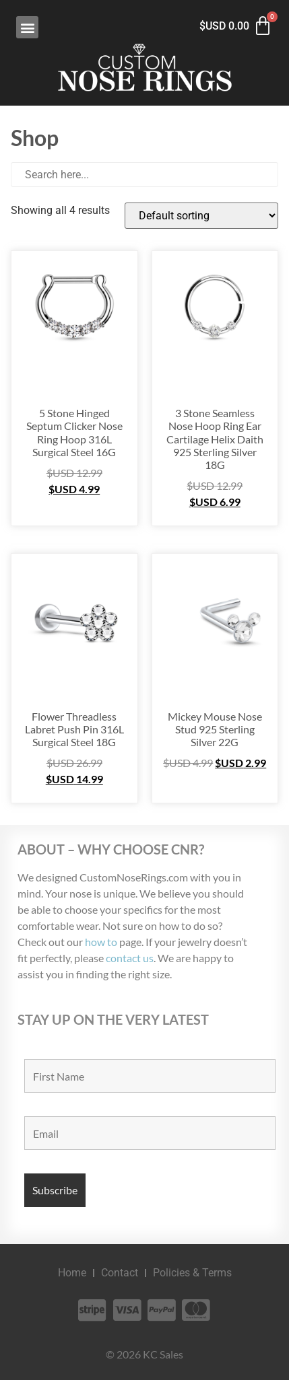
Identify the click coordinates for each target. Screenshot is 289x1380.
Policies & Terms (192, 1272)
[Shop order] (201, 216)
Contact (119, 1272)
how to (101, 941)
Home (72, 1272)
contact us (130, 957)
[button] (27, 27)
